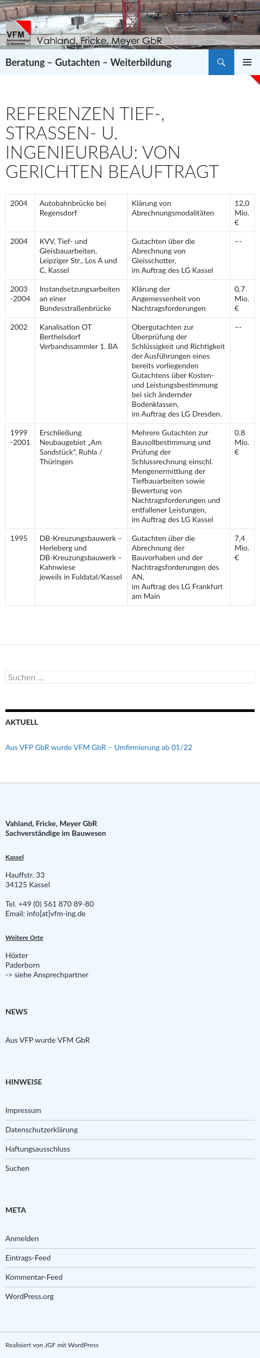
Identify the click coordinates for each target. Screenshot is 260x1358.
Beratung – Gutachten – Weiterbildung (88, 62)
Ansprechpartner (60, 974)
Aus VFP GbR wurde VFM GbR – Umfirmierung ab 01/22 (98, 747)
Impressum (23, 1110)
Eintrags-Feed (28, 1257)
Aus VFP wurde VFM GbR (47, 1039)
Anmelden (22, 1238)
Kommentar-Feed (34, 1276)
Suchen (17, 1168)
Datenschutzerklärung (41, 1129)
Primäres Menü (247, 62)
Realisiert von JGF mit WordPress (52, 1345)
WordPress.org (29, 1296)
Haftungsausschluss (37, 1148)
